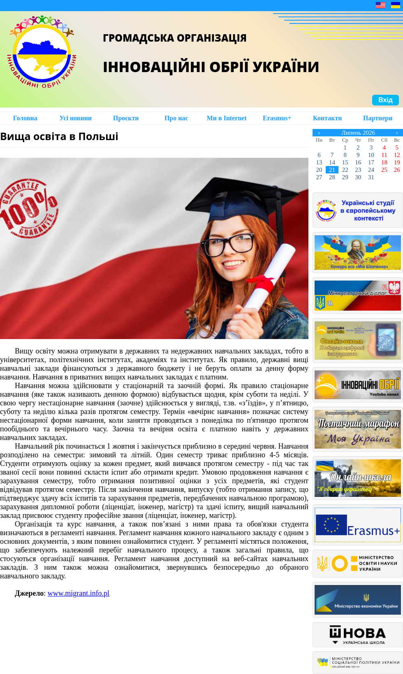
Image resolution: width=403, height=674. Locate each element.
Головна (25, 118)
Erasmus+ (277, 118)
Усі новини (75, 118)
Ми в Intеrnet (227, 118)
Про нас (176, 118)
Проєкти (126, 118)
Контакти (327, 118)
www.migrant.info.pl (78, 593)
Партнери (377, 118)
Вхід (385, 99)
